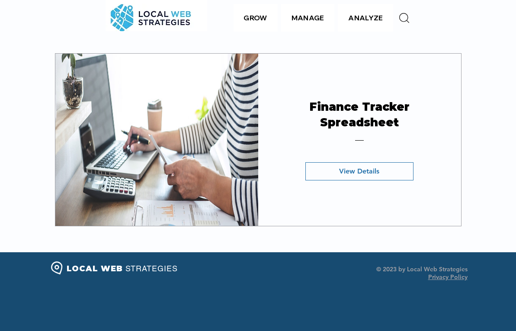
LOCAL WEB (122, 268)
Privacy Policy (448, 277)
